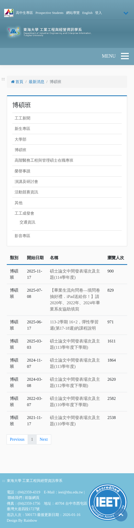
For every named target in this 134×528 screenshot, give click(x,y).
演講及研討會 (26, 181)
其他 (18, 203)
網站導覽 (73, 13)
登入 (98, 13)
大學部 (20, 139)
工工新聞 (22, 118)
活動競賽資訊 (26, 192)
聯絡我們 (15, 498)
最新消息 (36, 82)
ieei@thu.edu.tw (70, 492)
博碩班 (20, 150)
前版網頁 (32, 498)
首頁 (17, 82)
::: (3, 79)
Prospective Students (49, 13)
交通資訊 (27, 222)
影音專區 (22, 236)
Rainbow (30, 520)
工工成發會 (24, 213)
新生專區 (22, 129)
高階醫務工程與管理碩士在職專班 (44, 160)
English (87, 13)
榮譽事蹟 (22, 171)
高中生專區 (24, 13)
